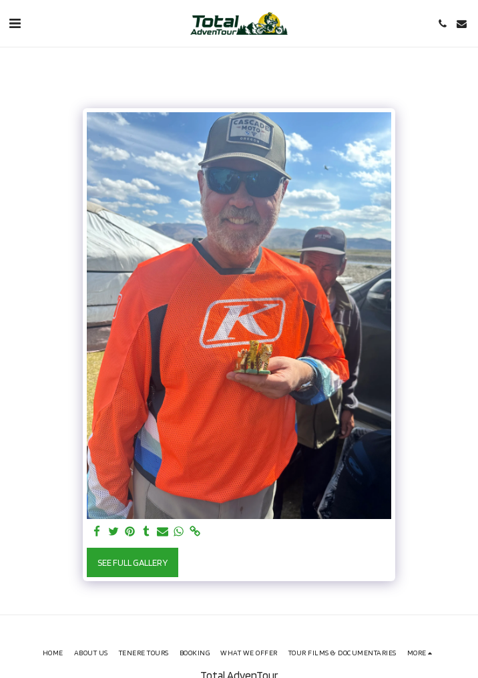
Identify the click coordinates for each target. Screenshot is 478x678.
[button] (14, 23)
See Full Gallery (132, 562)
